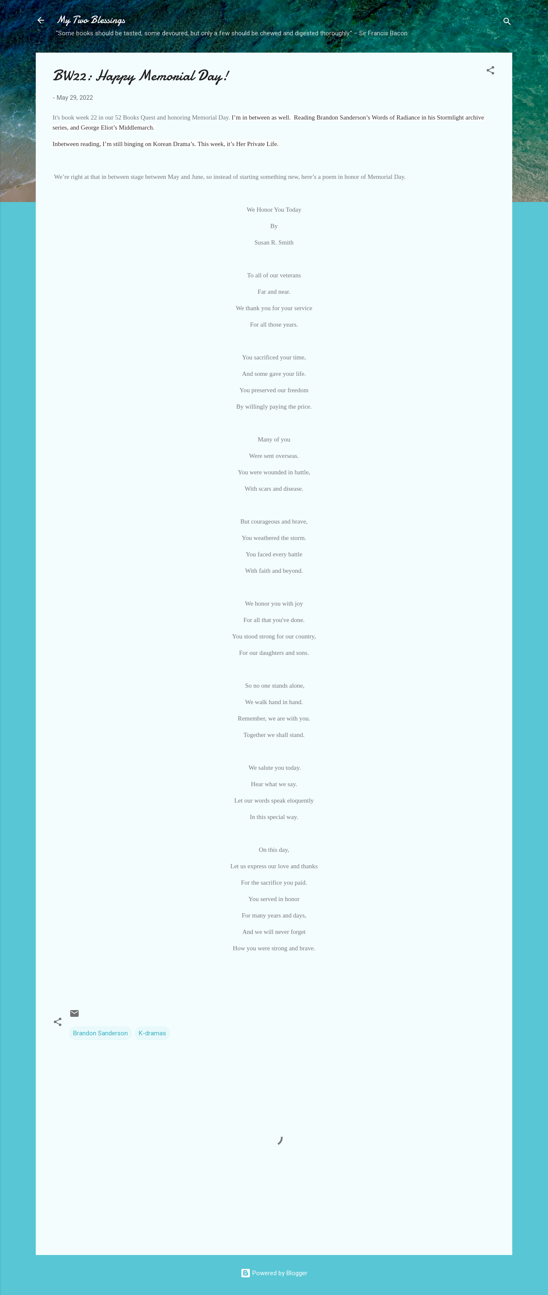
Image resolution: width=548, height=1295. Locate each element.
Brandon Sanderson (100, 1033)
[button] (490, 71)
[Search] (507, 23)
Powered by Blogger (274, 1273)
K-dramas (152, 1033)
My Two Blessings (90, 20)
